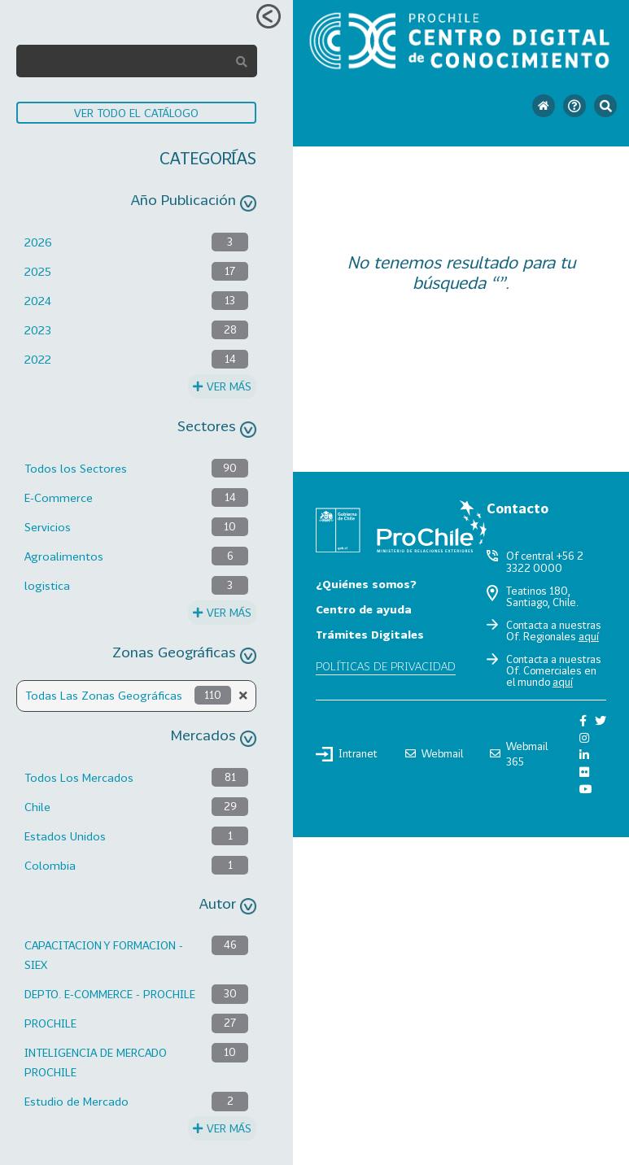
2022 (37, 359)
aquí (589, 636)
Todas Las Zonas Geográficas (103, 695)
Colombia (50, 865)
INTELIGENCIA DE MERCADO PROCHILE (95, 1062)
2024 (37, 301)
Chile (37, 807)
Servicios (47, 527)
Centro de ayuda (364, 609)
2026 (38, 242)
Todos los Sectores (75, 468)
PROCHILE (50, 1023)
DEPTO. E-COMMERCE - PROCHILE (109, 994)
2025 (37, 271)
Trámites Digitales (370, 634)
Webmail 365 (519, 754)
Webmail (434, 753)
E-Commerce (58, 497)
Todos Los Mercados (78, 777)
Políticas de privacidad (386, 666)
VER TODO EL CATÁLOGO (136, 113)
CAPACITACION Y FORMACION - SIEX (103, 954)
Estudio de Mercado (76, 1101)
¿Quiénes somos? (366, 584)
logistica (47, 585)
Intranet (347, 754)
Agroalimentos (63, 556)
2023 (37, 330)
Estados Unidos (65, 836)
